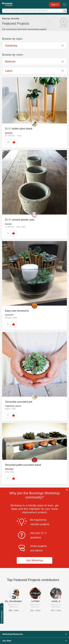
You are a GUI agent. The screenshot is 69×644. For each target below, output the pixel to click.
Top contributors (33, 580)
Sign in (54, 4)
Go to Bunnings (2, 617)
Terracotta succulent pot (18, 401)
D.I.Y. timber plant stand (18, 128)
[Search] (34, 11)
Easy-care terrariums (17, 310)
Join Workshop (34, 560)
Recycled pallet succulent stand (23, 464)
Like (14, 142)
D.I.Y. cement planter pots (19, 219)
